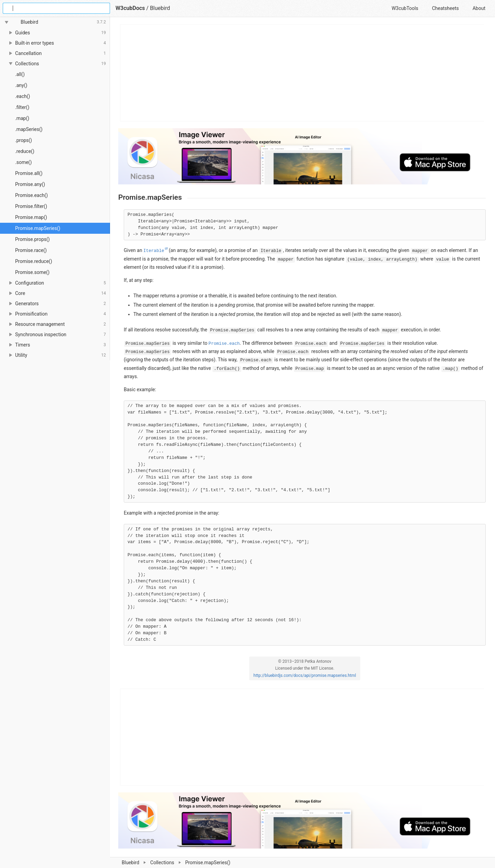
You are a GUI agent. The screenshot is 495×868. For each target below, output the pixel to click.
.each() (22, 96)
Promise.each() (31, 195)
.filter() (22, 107)
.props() (23, 140)
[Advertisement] (302, 73)
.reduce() (24, 151)
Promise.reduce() (33, 261)
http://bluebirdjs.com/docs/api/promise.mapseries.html (304, 675)
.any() (21, 85)
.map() (22, 118)
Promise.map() (31, 217)
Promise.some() (32, 272)
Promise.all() (29, 173)
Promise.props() (32, 239)
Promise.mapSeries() (37, 228)
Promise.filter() (31, 206)
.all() (20, 74)
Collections (162, 862)
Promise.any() (30, 184)
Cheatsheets (445, 8)
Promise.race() (31, 250)
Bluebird (130, 862)
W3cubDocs (130, 8)
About (479, 8)
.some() (23, 162)
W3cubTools (405, 8)
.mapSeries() (29, 129)
